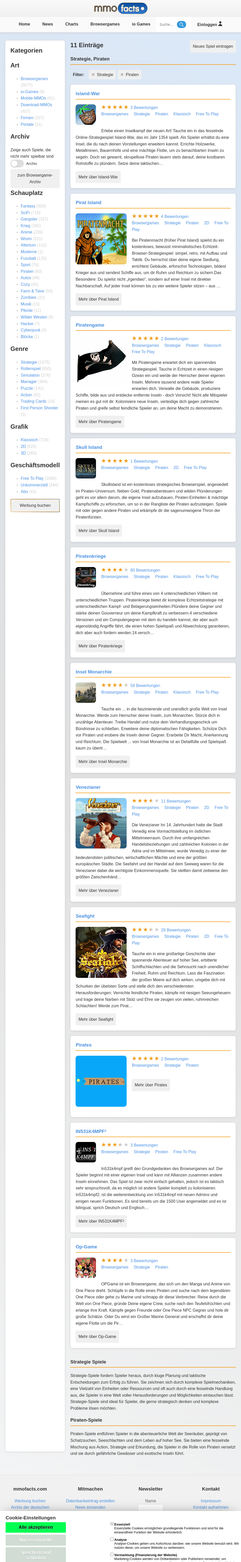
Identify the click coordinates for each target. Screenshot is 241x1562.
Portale (27, 124)
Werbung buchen (35, 505)
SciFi (25, 213)
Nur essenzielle (35, 1540)
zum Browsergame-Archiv (35, 178)
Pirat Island (88, 202)
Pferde (27, 310)
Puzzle (27, 388)
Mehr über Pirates (151, 1085)
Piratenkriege (91, 556)
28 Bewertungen (176, 930)
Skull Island (89, 447)
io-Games (29, 92)
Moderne (29, 252)
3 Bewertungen (144, 107)
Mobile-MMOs (33, 98)
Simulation (30, 375)
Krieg (25, 226)
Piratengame (90, 325)
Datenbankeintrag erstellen (90, 1501)
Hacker (27, 324)
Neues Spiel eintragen (213, 46)
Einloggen (209, 24)
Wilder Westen (34, 317)
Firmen (27, 118)
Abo (24, 491)
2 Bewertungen (175, 339)
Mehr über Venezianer (98, 890)
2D (23, 446)
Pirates (83, 1045)
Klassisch (29, 440)
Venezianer (88, 787)
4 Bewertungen (175, 216)
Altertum (28, 245)
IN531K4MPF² (91, 1131)
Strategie (29, 362)
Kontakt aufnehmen (211, 1507)
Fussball (28, 258)
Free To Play (32, 478)
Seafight (85, 916)
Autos (26, 278)
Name (150, 1501)
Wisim (26, 239)
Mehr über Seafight (95, 1019)
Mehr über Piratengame (99, 422)
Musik (26, 304)
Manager (29, 381)
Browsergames (105, 24)
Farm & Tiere (32, 291)
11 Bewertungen (176, 801)
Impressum (211, 1501)
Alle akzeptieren (36, 1527)
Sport (25, 265)
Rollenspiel (31, 368)
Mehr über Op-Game (97, 1336)
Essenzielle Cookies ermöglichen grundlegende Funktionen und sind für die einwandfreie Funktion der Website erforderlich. (167, 1528)
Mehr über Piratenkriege (100, 646)
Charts (71, 24)
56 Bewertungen (145, 685)
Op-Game (86, 1246)
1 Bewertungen (144, 461)
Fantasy (28, 206)
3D (23, 453)
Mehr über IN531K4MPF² (101, 1221)
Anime (26, 232)
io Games (141, 24)
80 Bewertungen (145, 570)
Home (24, 24)
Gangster (29, 219)
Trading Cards (33, 401)
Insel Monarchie (94, 671)
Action (26, 395)
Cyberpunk (30, 330)
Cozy (25, 284)
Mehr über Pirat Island (98, 299)
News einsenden (90, 1507)
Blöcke (27, 337)
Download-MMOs (36, 105)
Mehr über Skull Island (98, 530)
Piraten (27, 271)
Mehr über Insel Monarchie (102, 761)
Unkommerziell (34, 485)
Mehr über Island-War (98, 177)
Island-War (88, 93)
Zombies (28, 297)
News (47, 24)
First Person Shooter (39, 408)
